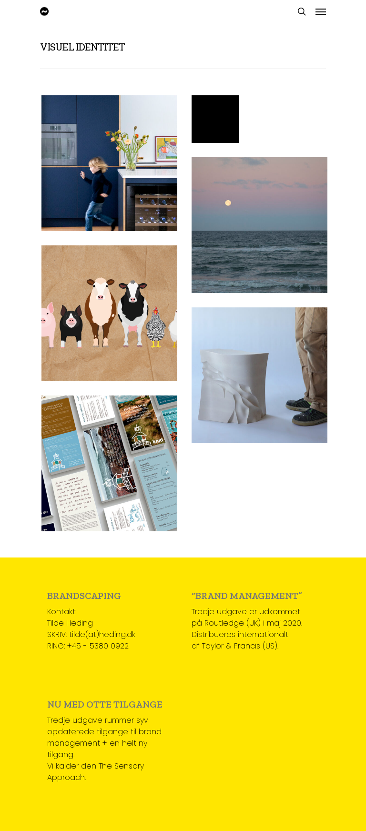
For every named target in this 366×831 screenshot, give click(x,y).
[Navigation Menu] (320, 11)
